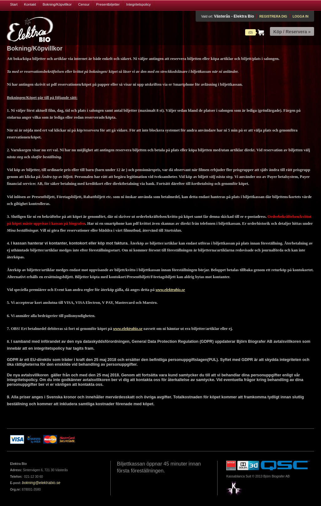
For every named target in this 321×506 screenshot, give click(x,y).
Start (14, 4)
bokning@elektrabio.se (41, 483)
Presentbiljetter (108, 4)
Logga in (300, 16)
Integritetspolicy (138, 4)
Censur (83, 4)
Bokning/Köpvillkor (57, 4)
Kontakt (30, 4)
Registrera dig (273, 16)
